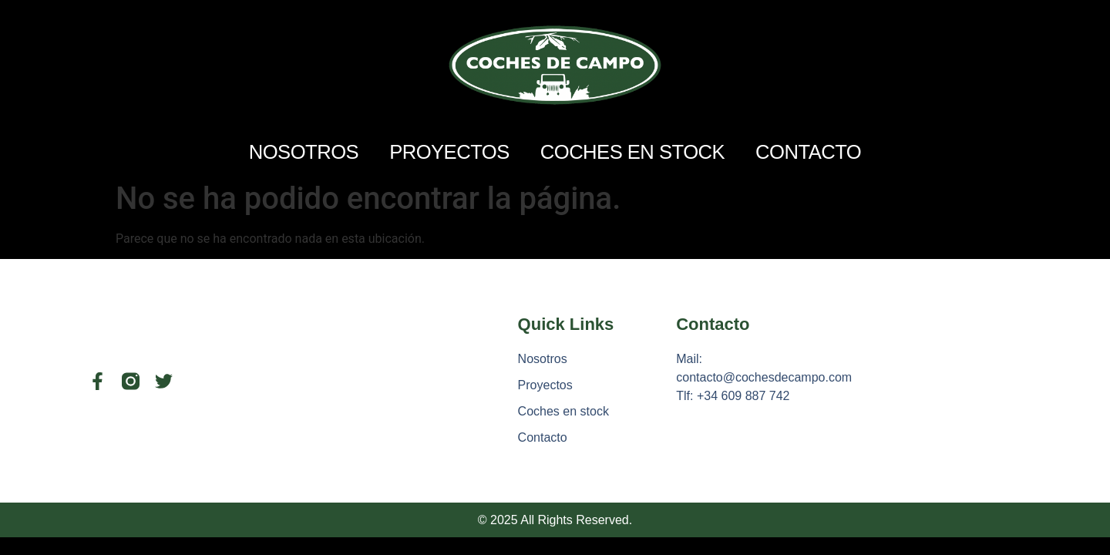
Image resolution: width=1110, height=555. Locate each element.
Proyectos (449, 152)
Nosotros (303, 152)
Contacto (808, 152)
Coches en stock (632, 152)
